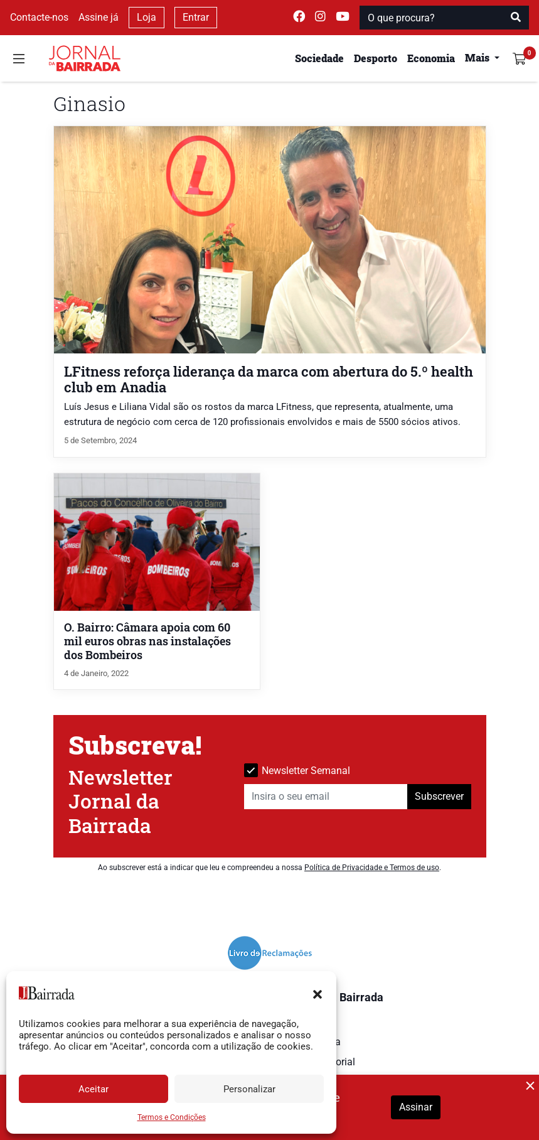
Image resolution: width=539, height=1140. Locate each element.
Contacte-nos (39, 17)
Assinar (415, 1107)
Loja (146, 17)
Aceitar (93, 1089)
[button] (317, 993)
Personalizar (249, 1089)
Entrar (196, 17)
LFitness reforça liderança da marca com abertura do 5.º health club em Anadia (268, 379)
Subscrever (439, 796)
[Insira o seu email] (326, 796)
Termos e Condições (171, 1117)
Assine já (98, 17)
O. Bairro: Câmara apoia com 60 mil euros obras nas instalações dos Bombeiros (147, 641)
